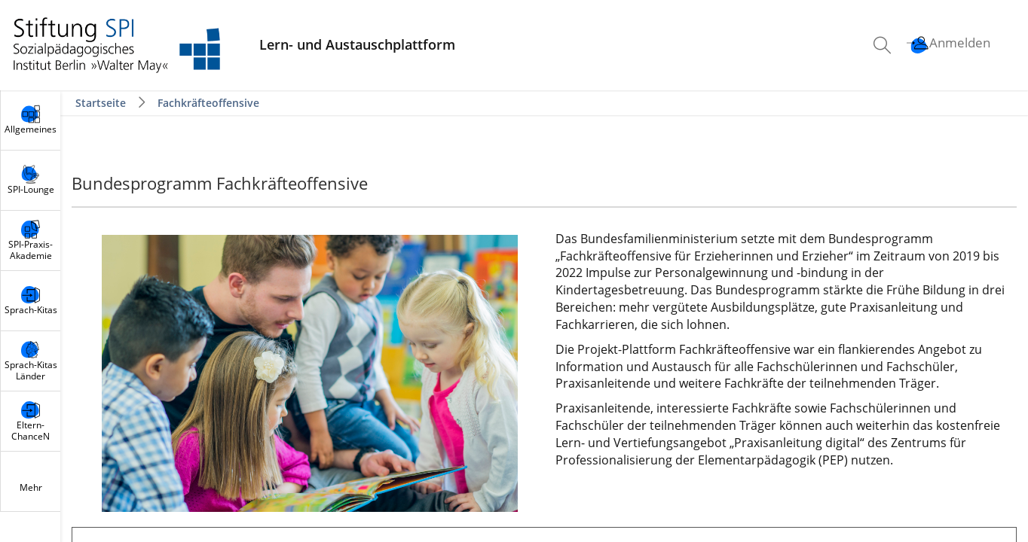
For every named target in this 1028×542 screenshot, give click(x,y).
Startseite (102, 103)
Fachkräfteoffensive (208, 103)
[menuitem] (884, 45)
